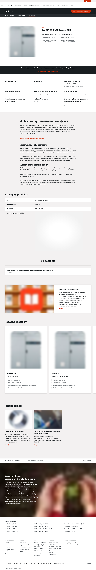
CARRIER (19, 568)
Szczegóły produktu (21, 15)
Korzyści (12, 15)
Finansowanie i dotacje (48, 5)
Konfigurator (65, 5)
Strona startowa (9, 460)
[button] (87, 460)
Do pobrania (32, 15)
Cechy (6, 15)
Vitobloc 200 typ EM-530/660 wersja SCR (32, 460)
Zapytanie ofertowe (34, 5)
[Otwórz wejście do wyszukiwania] (90, 5)
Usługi (25, 5)
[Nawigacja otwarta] (2, 5)
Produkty (9, 5)
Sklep (72, 5)
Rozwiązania (18, 5)
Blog (58, 5)
